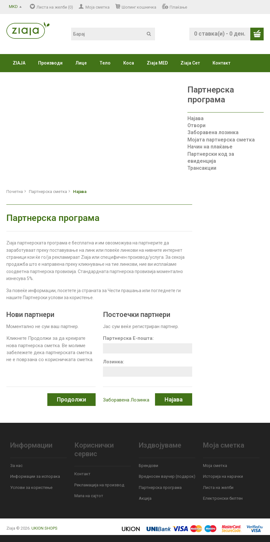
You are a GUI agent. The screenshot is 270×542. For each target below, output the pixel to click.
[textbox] (113, 34)
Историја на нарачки (223, 476)
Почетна (14, 191)
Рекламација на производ (99, 485)
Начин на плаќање (210, 147)
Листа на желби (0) (55, 7)
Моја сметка (97, 7)
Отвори (196, 125)
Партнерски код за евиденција (210, 157)
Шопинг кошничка (139, 7)
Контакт (221, 62)
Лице (81, 62)
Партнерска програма (160, 487)
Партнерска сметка (48, 191)
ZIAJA (19, 62)
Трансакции (201, 168)
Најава (195, 118)
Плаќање (178, 7)
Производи (50, 62)
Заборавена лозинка (213, 132)
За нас (16, 465)
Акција (145, 498)
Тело (105, 62)
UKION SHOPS (44, 528)
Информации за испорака (35, 476)
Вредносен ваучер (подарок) (167, 476)
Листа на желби (218, 487)
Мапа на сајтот (88, 495)
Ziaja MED (157, 62)
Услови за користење (31, 487)
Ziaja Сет (190, 62)
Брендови (148, 465)
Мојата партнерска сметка (221, 140)
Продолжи (71, 399)
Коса (128, 62)
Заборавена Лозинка (126, 400)
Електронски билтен (223, 498)
